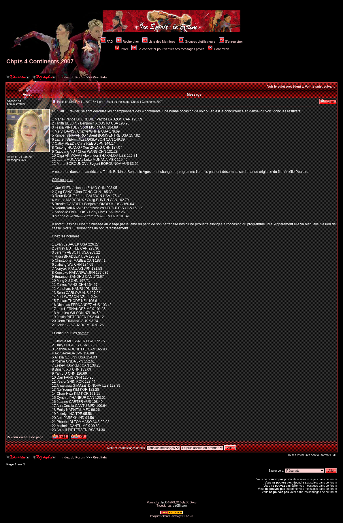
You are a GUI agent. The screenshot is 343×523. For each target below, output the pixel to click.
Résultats (100, 77)
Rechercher (127, 41)
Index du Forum (73, 77)
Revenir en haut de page (25, 437)
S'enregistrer (231, 41)
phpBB (163, 502)
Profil (121, 49)
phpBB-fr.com (179, 505)
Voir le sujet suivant (320, 86)
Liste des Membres (158, 41)
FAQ (107, 41)
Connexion (218, 49)
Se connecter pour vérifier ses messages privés (167, 49)
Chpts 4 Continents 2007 (40, 61)
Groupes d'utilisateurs (197, 41)
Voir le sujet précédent (284, 86)
